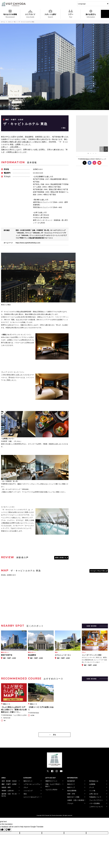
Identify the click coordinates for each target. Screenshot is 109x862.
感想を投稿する (60, 557)
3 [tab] (93, 153)
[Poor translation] (7, 830)
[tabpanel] (92, 133)
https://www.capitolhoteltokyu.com (28, 243)
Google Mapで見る (98, 571)
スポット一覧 (12, 22)
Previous (101, 149)
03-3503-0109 (38, 173)
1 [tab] (88, 153)
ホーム (3, 22)
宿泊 (64, 128)
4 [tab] (96, 153)
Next (106, 149)
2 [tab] (91, 153)
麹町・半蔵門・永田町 (14, 119)
